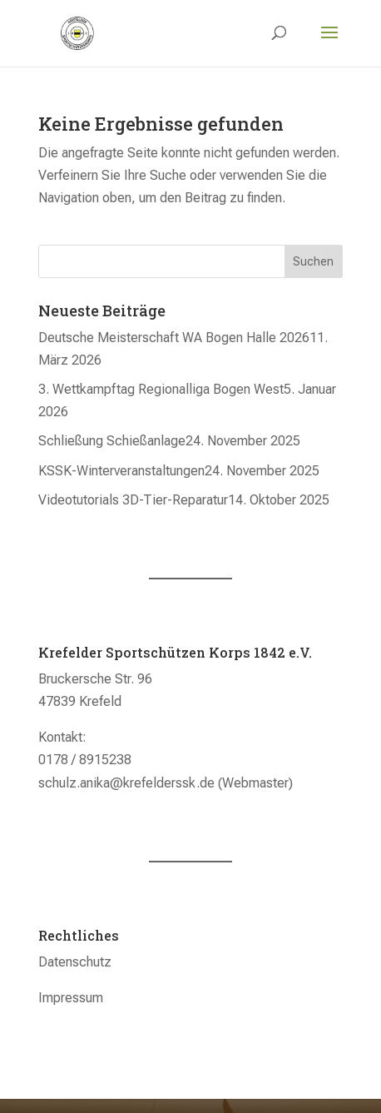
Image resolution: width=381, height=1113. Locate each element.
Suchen (313, 261)
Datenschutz (74, 962)
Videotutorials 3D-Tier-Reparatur (133, 500)
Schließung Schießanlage (112, 441)
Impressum (70, 998)
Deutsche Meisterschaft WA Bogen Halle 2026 (173, 337)
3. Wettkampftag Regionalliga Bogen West (161, 389)
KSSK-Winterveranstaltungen (121, 471)
